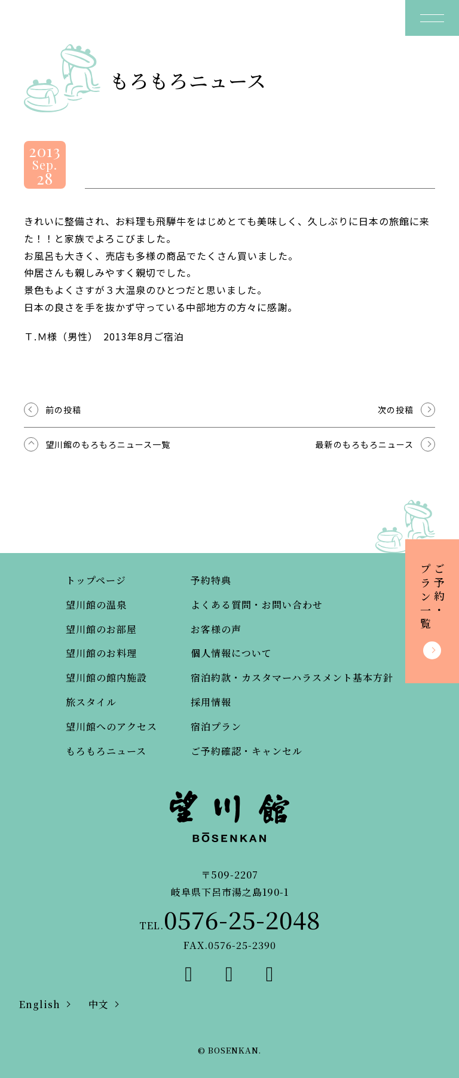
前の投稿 (63, 410)
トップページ (96, 580)
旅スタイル (91, 702)
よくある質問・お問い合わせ (257, 605)
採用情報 (211, 702)
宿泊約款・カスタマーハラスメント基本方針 (292, 677)
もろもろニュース (106, 751)
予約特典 (211, 580)
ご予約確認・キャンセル (246, 751)
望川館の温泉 (96, 605)
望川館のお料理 (101, 653)
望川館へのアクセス (111, 726)
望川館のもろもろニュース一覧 (107, 444)
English (39, 1004)
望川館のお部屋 (101, 629)
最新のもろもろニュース (365, 444)
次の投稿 (396, 410)
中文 (98, 1004)
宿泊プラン (216, 726)
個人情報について (231, 653)
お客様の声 (216, 629)
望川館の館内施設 (106, 677)
